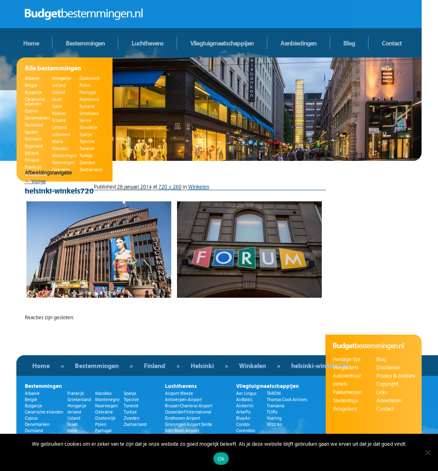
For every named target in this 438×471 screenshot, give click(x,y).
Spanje (85, 134)
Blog (349, 43)
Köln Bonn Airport (182, 430)
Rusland (86, 106)
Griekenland (79, 399)
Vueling (274, 418)
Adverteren (389, 400)
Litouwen (61, 134)
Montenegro (64, 155)
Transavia (275, 406)
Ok (221, 459)
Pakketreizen (347, 392)
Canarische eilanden (35, 102)
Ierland (59, 85)
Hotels (340, 384)
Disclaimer (388, 367)
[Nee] (428, 452)
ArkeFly (243, 412)
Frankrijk (33, 167)
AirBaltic (244, 399)
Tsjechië (87, 141)
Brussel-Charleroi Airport (189, 406)
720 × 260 (170, 187)
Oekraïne (104, 412)
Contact (392, 43)
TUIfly (272, 412)
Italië (57, 106)
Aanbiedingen (298, 43)
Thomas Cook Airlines (287, 399)
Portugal (87, 92)
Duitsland (34, 125)
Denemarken (37, 118)
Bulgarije (33, 92)
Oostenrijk (89, 78)
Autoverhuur (347, 376)
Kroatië (59, 120)
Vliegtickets (346, 367)
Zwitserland (135, 424)
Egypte (31, 132)
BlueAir (243, 418)
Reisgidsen (345, 409)
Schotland (88, 113)
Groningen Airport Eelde (188, 424)
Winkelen (198, 187)
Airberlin (245, 406)
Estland (31, 153)
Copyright (387, 384)
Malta (57, 141)
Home (31, 43)
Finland (32, 160)
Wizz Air (274, 424)
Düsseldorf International (188, 412)
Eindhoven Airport (182, 418)
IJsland (58, 92)
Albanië (32, 78)
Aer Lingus (246, 393)
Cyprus (31, 111)
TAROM (274, 393)
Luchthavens (147, 43)
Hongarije (61, 78)
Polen (85, 85)
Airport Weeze (179, 393)
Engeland (34, 146)
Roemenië (89, 99)
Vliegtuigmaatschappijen (222, 43)
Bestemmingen (85, 43)
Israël (57, 99)
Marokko (60, 148)
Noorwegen (63, 162)
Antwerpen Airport (183, 399)
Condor (243, 424)
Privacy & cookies (395, 376)
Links (382, 392)
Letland (59, 127)
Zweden (87, 162)
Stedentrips (345, 400)
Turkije (86, 155)
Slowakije (88, 127)
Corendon (245, 430)
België (31, 85)
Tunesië (86, 148)
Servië (85, 120)
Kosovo (59, 113)
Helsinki (202, 365)
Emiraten (33, 139)
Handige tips (347, 359)
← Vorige (35, 181)
